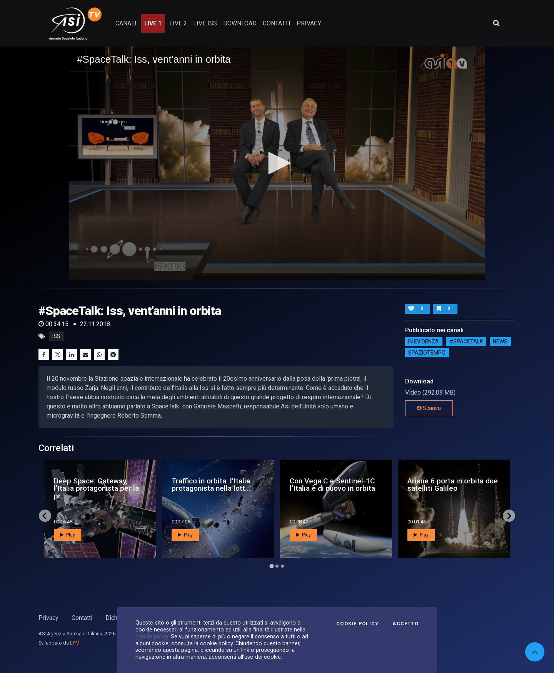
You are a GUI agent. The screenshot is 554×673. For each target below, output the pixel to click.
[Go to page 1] (271, 566)
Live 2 (178, 23)
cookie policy (151, 636)
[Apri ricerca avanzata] (496, 23)
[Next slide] (509, 516)
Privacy (48, 617)
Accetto (405, 623)
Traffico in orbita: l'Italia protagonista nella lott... (211, 484)
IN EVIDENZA (423, 341)
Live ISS (205, 23)
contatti (276, 23)
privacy (309, 23)
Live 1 (153, 23)
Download (240, 23)
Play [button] (67, 535)
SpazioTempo (427, 353)
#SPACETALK (466, 341)
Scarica (429, 408)
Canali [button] (126, 23)
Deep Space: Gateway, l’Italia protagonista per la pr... (96, 488)
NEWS (500, 341)
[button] (277, 163)
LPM (75, 643)
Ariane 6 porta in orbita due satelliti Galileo (452, 484)
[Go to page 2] (277, 566)
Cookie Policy (357, 623)
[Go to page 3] (282, 566)
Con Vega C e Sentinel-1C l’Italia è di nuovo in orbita (332, 484)
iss (56, 336)
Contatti (82, 617)
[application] (277, 163)
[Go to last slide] (45, 516)
